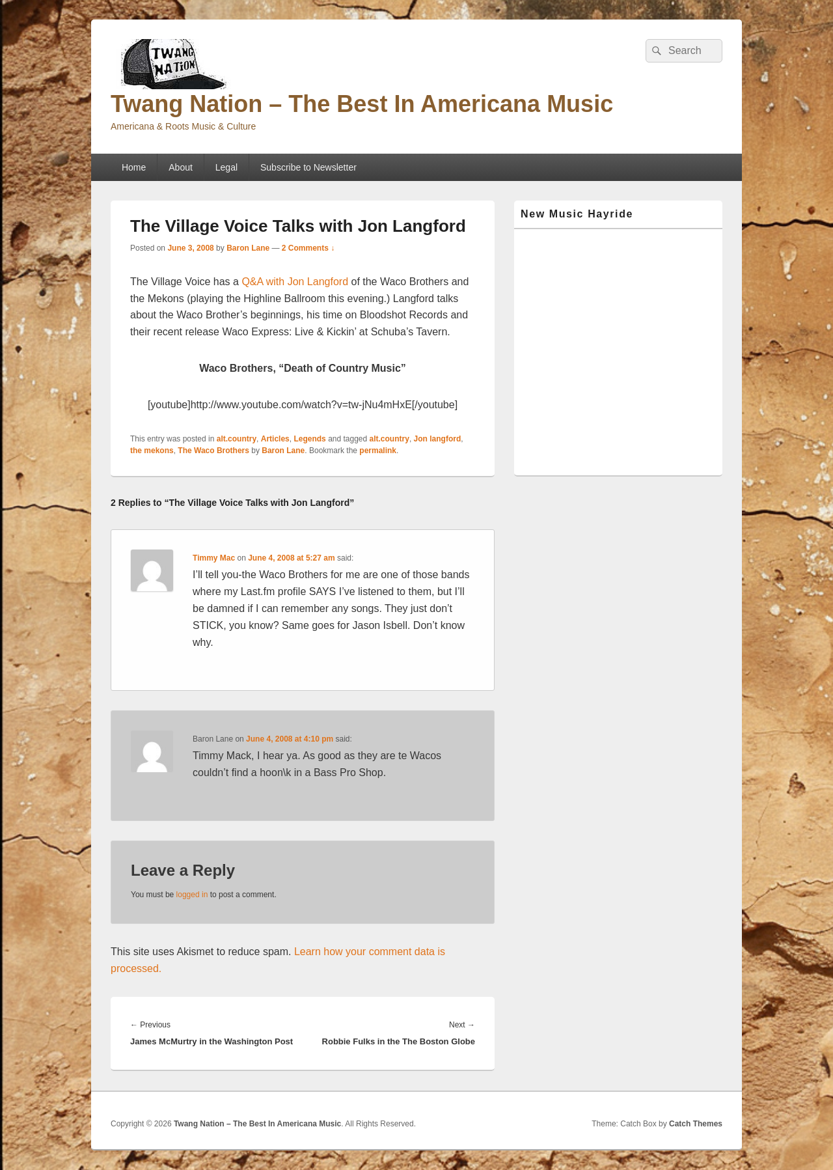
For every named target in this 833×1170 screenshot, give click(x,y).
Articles (275, 438)
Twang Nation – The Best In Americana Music (362, 104)
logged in (192, 894)
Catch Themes (695, 1123)
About (181, 167)
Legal (226, 167)
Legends (309, 438)
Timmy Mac (214, 558)
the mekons (152, 450)
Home (134, 167)
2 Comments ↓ (308, 248)
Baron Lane (247, 248)
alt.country (236, 438)
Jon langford (437, 438)
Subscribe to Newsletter (308, 167)
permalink (377, 450)
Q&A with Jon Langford (296, 281)
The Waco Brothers (213, 450)
